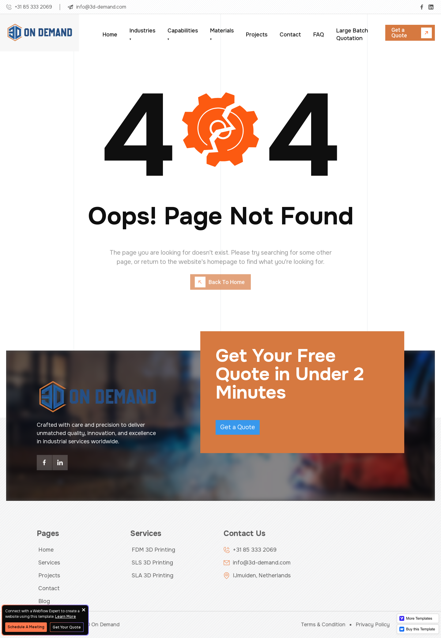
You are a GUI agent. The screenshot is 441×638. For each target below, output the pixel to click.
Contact (290, 34)
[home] (40, 33)
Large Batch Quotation (352, 34)
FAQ (318, 34)
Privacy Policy (354, 624)
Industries (142, 34)
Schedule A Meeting (26, 627)
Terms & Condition (310, 624)
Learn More (65, 616)
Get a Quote (237, 427)
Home (110, 34)
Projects (256, 34)
